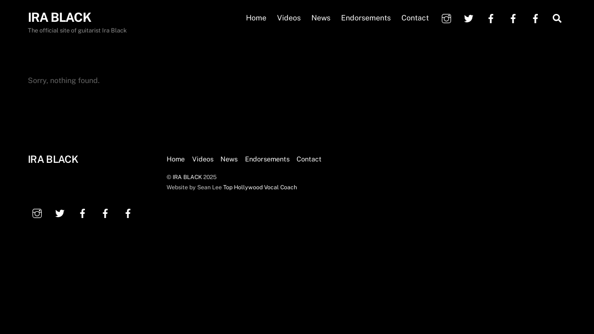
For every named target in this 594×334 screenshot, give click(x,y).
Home (256, 17)
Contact (415, 17)
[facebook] (491, 17)
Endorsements (366, 17)
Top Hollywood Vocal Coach (260, 187)
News (320, 17)
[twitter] (468, 17)
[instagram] (446, 17)
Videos (289, 17)
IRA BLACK (187, 176)
